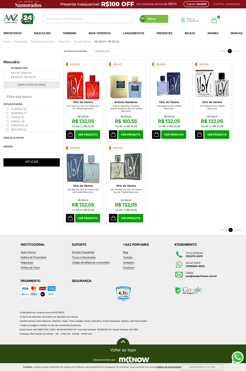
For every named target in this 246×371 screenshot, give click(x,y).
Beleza (190, 33)
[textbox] (83, 18)
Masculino (42, 33)
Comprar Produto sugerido (70, 134)
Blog (125, 252)
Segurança (27, 262)
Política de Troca (30, 267)
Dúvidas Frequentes (83, 252)
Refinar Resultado (31, 97)
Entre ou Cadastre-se (190, 19)
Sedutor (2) (16, 129)
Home (6, 41)
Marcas (237, 33)
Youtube (127, 257)
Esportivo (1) (17, 125)
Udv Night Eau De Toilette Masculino (169, 107)
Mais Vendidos (100, 33)
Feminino (69, 33)
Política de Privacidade (34, 257)
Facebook (128, 267)
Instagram (128, 262)
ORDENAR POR (110, 51)
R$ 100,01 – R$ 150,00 (107, 41)
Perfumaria (21, 41)
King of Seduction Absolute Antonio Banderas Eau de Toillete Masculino (126, 108)
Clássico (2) (16, 109)
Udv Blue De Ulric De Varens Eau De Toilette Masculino (83, 190)
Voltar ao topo (123, 350)
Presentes (164, 33)
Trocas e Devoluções (84, 257)
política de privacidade (168, 367)
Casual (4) (15, 121)
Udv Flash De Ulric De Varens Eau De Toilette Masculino (83, 107)
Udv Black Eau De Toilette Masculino (212, 107)
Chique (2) (15, 117)
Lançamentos (133, 33)
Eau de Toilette (82, 41)
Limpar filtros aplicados (31, 84)
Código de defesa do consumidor (91, 262)
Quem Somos (28, 252)
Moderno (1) (16, 113)
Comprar (87, 134)
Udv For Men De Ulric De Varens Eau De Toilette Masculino (126, 190)
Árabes (212, 33)
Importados (12, 33)
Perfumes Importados (43, 41)
